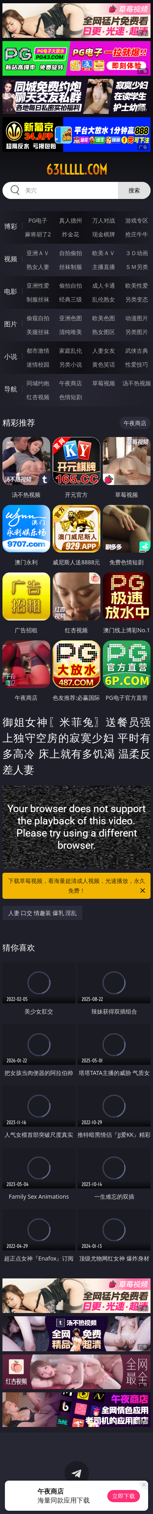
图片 (10, 323)
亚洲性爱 (38, 285)
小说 (10, 356)
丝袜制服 (70, 267)
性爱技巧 (136, 364)
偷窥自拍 (38, 318)
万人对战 (103, 220)
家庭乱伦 (70, 350)
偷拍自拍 (70, 285)
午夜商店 (70, 383)
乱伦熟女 (103, 299)
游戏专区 (136, 220)
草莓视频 (103, 383)
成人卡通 (103, 285)
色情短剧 (70, 397)
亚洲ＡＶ (38, 253)
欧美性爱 (136, 285)
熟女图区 (103, 332)
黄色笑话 (103, 364)
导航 (10, 389)
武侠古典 (136, 350)
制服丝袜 (38, 299)
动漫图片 (136, 318)
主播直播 (103, 267)
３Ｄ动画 (136, 253)
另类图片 (136, 332)
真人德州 (70, 220)
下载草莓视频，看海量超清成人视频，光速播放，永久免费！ (77, 886)
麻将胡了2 (38, 234)
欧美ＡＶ (103, 253)
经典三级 (70, 299)
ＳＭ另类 (136, 267)
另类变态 (136, 299)
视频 (10, 258)
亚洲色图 (70, 318)
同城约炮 (38, 383)
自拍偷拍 (70, 253)
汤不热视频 (136, 383)
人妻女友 (103, 350)
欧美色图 (103, 318)
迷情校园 (38, 364)
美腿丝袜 (38, 332)
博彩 (10, 226)
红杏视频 (38, 397)
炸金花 (70, 234)
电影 (10, 291)
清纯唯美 (70, 332)
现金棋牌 (103, 234)
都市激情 (38, 350)
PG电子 (37, 220)
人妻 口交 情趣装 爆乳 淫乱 (42, 913)
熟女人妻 (38, 267)
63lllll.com (76, 170)
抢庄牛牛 (136, 234)
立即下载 (123, 1496)
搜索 (134, 190)
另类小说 (70, 364)
